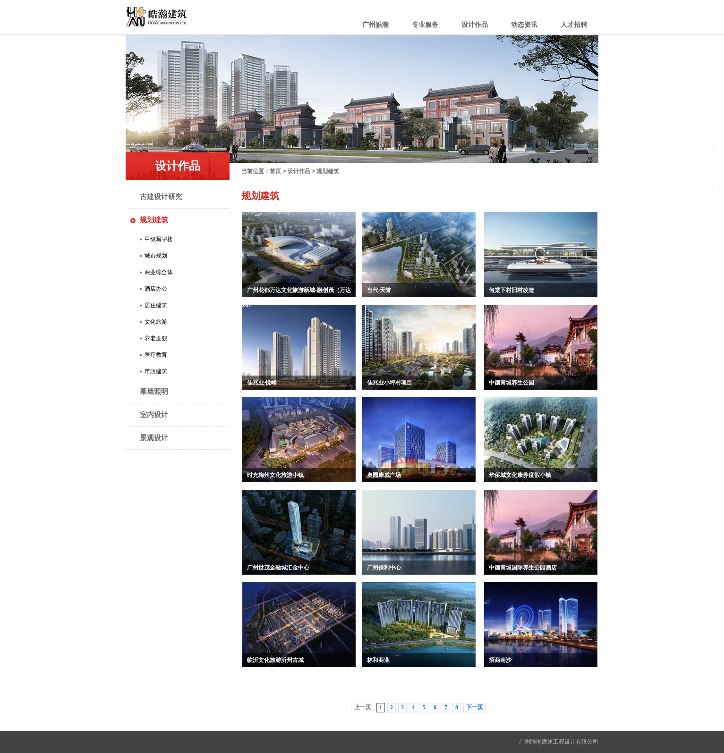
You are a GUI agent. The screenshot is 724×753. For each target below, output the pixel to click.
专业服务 (425, 24)
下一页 (474, 707)
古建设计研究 (161, 196)
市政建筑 (156, 371)
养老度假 (156, 338)
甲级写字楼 (159, 239)
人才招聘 (574, 24)
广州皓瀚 (375, 24)
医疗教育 (156, 354)
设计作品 (474, 24)
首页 (275, 171)
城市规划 (156, 255)
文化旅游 (156, 321)
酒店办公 (156, 288)
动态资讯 (524, 24)
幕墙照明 (154, 391)
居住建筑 (156, 305)
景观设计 (154, 438)
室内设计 (154, 414)
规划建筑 (154, 220)
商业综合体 (159, 272)
